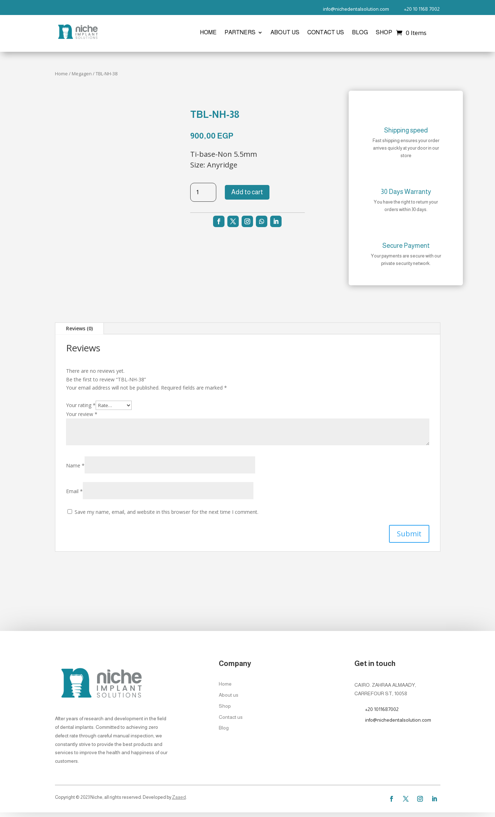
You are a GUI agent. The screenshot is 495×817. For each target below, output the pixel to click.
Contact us (325, 32)
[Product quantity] (203, 192)
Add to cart (247, 192)
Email (74, 491)
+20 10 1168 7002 (422, 9)
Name (75, 465)
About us (285, 32)
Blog (360, 32)
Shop (384, 32)
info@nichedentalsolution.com (356, 9)
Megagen (82, 73)
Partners (240, 32)
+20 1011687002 (382, 709)
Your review (81, 414)
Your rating (81, 405)
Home (208, 32)
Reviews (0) (79, 328)
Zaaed (179, 797)
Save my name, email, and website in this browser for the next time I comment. (166, 511)
